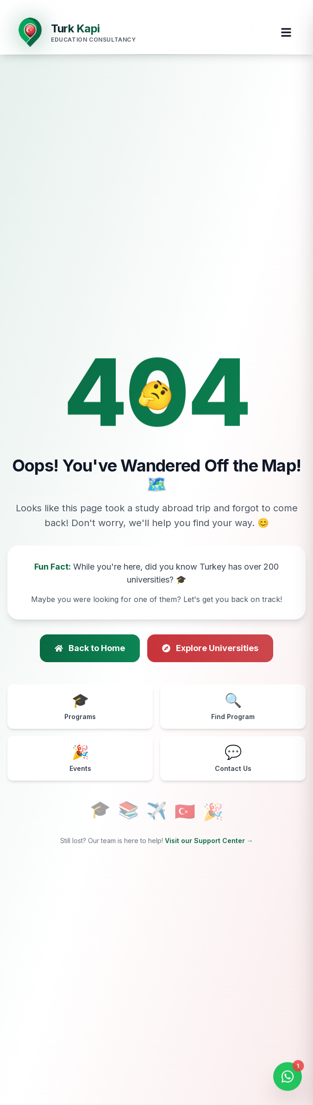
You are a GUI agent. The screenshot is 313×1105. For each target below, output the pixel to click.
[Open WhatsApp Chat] (287, 1077)
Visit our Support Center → (209, 840)
